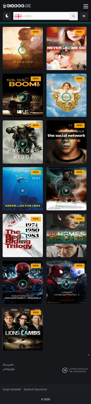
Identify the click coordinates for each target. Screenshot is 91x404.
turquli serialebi (11, 389)
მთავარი (8, 364)
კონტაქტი (9, 369)
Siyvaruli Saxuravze (33, 389)
